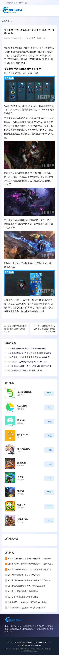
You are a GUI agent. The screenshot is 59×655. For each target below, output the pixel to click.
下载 (49, 393)
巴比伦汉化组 (23, 449)
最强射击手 (22, 519)
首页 (4, 21)
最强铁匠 (21, 463)
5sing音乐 (22, 406)
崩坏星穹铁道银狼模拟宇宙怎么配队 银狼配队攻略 (15, 329)
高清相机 (21, 420)
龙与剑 (20, 491)
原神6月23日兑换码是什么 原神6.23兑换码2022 (27, 362)
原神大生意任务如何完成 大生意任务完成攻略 (27, 348)
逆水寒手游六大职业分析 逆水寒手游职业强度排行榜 (29, 366)
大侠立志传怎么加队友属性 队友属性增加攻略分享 (29, 357)
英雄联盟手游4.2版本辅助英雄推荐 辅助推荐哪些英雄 (44, 329)
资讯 (10, 21)
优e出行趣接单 (24, 392)
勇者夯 (20, 477)
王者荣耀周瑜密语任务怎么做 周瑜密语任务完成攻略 (29, 353)
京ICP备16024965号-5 (33, 645)
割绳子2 (21, 505)
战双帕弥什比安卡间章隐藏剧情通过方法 (25, 370)
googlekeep (23, 434)
